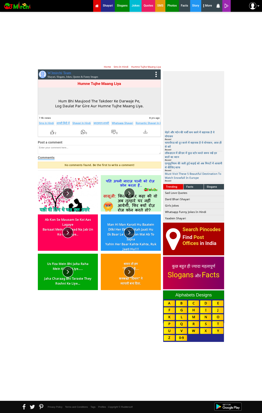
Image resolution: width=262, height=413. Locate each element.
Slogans (212, 186)
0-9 (181, 338)
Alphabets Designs (193, 294)
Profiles (102, 407)
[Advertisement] (131, 38)
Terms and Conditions (76, 407)
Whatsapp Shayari (122, 123)
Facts (189, 186)
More (207, 6)
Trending (171, 186)
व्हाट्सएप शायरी (101, 123)
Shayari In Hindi (81, 123)
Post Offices (193, 240)
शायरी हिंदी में (63, 123)
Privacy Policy (55, 407)
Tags (93, 407)
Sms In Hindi (46, 123)
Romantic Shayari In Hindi (151, 123)
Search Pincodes (201, 229)
